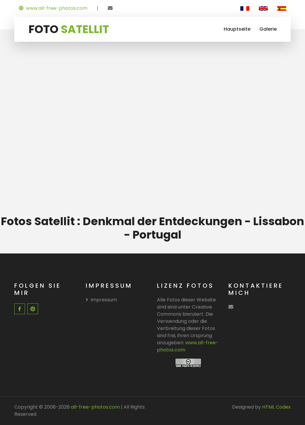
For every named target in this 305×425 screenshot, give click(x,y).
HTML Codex (276, 407)
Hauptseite (237, 29)
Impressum (101, 299)
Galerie (268, 29)
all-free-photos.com (95, 407)
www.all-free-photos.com (53, 8)
